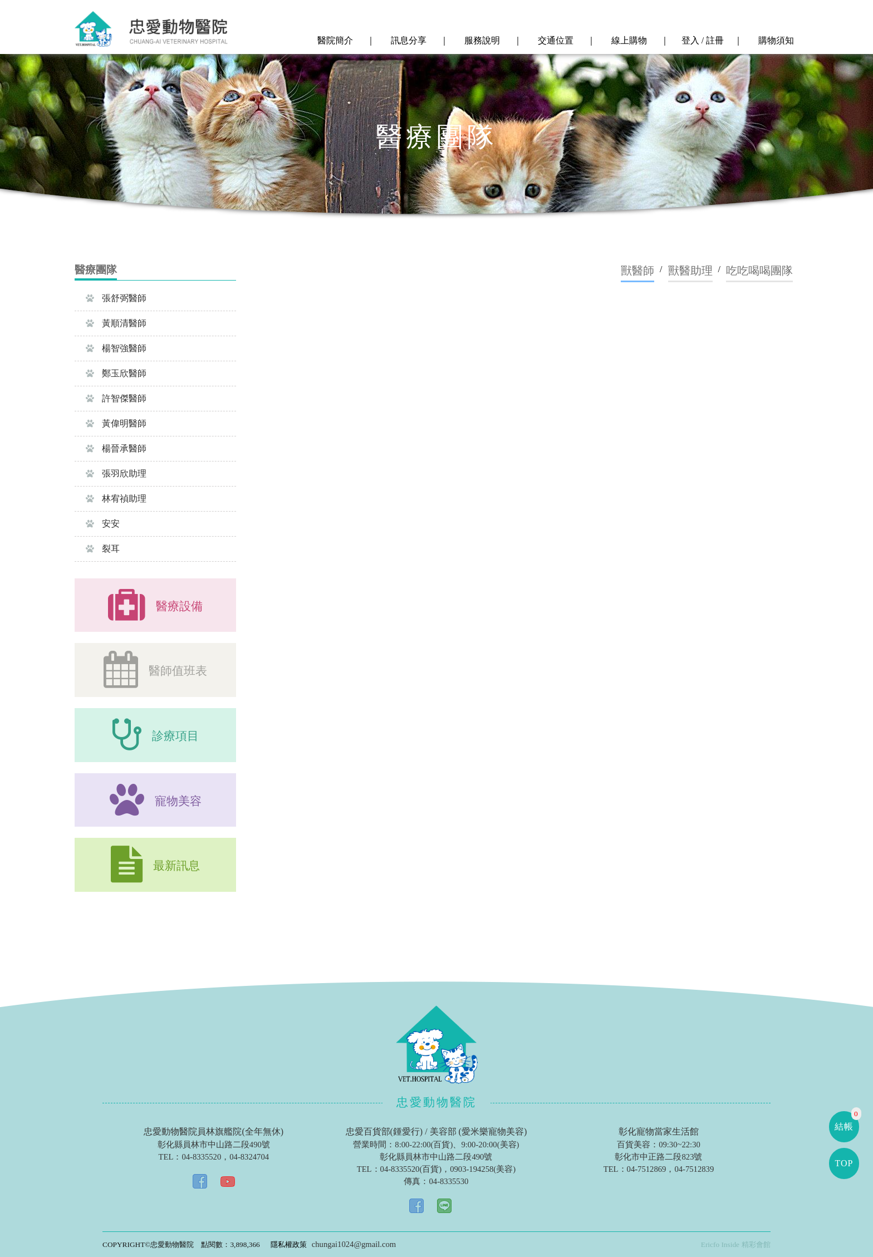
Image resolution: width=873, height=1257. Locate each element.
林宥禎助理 (116, 498)
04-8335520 (201, 1156)
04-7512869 (646, 1169)
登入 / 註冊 (701, 40)
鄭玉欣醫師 (116, 373)
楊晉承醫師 (116, 448)
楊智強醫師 (116, 348)
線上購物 (628, 40)
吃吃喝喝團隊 (759, 271)
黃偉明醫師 (116, 423)
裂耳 (103, 548)
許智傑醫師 (116, 398)
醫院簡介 (334, 40)
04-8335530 (448, 1181)
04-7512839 (694, 1169)
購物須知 (775, 40)
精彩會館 (756, 1244)
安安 (103, 523)
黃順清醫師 (116, 323)
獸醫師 (637, 271)
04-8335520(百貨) (411, 1169)
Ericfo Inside (720, 1244)
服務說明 (481, 40)
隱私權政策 (289, 1244)
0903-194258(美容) (483, 1169)
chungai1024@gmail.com (354, 1244)
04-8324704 (249, 1156)
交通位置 (554, 40)
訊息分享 (407, 40)
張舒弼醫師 (116, 298)
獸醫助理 (690, 271)
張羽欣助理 (116, 473)
